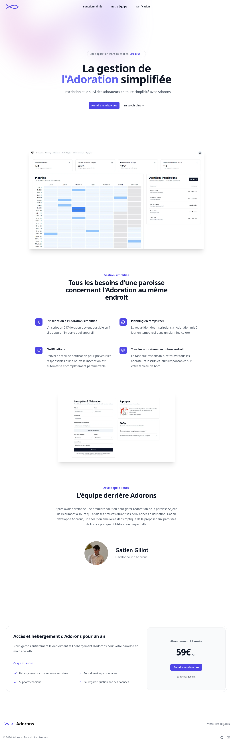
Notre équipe (119, 6)
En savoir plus (134, 105)
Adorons (17, 737)
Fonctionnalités (92, 6)
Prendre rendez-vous (104, 105)
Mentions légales (218, 724)
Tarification (143, 6)
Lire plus (136, 53)
